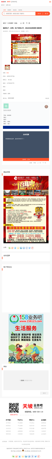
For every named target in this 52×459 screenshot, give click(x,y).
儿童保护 (43, 431)
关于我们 (8, 420)
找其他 (20, 10)
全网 (4, 10)
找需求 (9, 10)
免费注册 (8, 5)
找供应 (15, 10)
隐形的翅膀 (11, 98)
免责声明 (43, 428)
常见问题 (31, 428)
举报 (34, 163)
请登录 (3, 5)
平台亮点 (31, 423)
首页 (4, 23)
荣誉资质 (8, 434)
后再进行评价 (28, 380)
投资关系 (31, 425)
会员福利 (43, 434)
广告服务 (20, 428)
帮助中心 (31, 420)
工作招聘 (10, 23)
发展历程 (8, 431)
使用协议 (43, 423)
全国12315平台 (18, 441)
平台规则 (20, 423)
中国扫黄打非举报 (39, 441)
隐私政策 (43, 425)
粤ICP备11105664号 (16, 451)
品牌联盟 (20, 431)
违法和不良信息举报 (28, 441)
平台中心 (20, 420)
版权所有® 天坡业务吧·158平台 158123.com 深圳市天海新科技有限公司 (26, 448)
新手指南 (31, 431)
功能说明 (31, 434)
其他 (15, 23)
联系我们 (8, 425)
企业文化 (8, 428)
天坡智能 (10, 441)
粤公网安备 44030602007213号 (32, 451)
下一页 (28, 23)
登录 (22, 380)
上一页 (22, 23)
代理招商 (20, 434)
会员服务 (43, 420)
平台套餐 (20, 425)
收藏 (30, 163)
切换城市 (14, 1)
